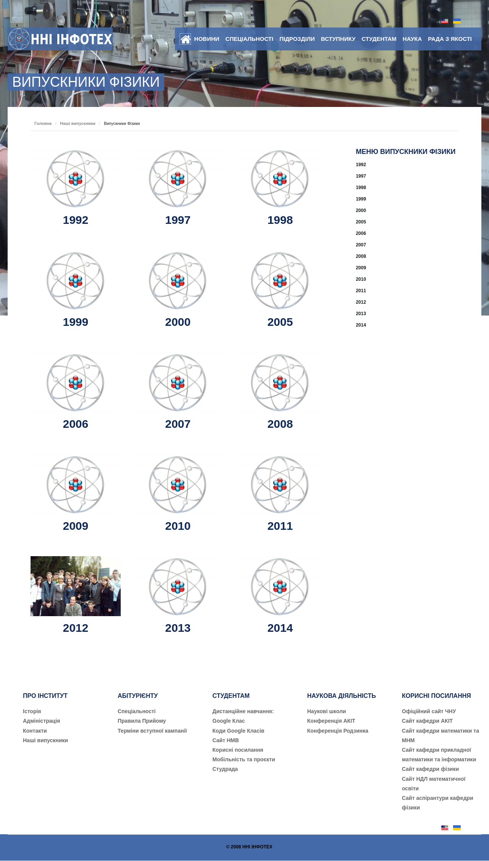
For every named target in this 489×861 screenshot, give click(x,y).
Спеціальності (249, 39)
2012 (75, 627)
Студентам (379, 39)
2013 (178, 627)
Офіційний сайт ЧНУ (429, 711)
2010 (178, 526)
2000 (178, 322)
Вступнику (338, 39)
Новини (206, 39)
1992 (75, 220)
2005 (280, 322)
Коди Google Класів (238, 731)
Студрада (225, 769)
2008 (280, 424)
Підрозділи (297, 39)
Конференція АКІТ (331, 721)
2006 (75, 424)
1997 (178, 220)
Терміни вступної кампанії (152, 731)
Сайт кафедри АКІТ (427, 721)
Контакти (35, 731)
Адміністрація (41, 721)
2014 (280, 627)
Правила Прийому (142, 721)
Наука (412, 39)
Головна (43, 123)
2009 (75, 526)
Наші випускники (78, 123)
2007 (178, 424)
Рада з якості (450, 39)
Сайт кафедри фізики (430, 769)
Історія (32, 711)
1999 (75, 322)
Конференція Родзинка (337, 731)
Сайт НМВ (225, 740)
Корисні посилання (237, 750)
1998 (280, 220)
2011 (280, 526)
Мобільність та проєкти (243, 759)
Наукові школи (326, 711)
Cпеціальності (137, 711)
